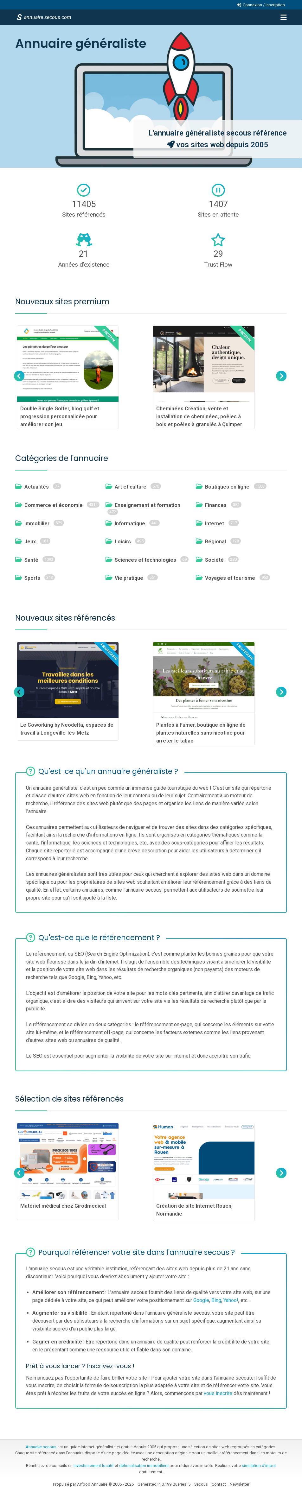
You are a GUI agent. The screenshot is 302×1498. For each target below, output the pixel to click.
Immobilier (36, 524)
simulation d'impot (259, 1465)
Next (280, 382)
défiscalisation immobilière (144, 1465)
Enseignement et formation (147, 505)
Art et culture (130, 487)
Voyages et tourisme (230, 578)
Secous (201, 1484)
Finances (216, 505)
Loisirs (123, 542)
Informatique (130, 524)
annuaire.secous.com (47, 17)
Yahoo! (230, 1300)
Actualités (36, 487)
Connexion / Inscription (264, 5)
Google (201, 1300)
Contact (219, 1484)
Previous (19, 382)
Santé (31, 560)
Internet (214, 524)
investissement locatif (94, 1465)
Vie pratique (129, 578)
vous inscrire (218, 1393)
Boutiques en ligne (227, 487)
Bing (216, 1300)
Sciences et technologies (145, 560)
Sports (32, 578)
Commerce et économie (53, 505)
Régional (215, 542)
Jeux (30, 542)
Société (214, 560)
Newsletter (239, 1484)
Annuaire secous (41, 1446)
